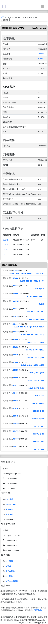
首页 (2, 17)
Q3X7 (5, 254)
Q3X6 (5, 249)
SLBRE (5, 240)
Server (40, 53)
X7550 (40, 58)
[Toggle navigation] (42, 6)
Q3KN (5, 244)
